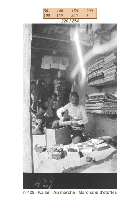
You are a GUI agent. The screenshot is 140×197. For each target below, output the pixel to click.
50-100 (47, 13)
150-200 (75, 13)
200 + (89, 13)
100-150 (60, 13)
